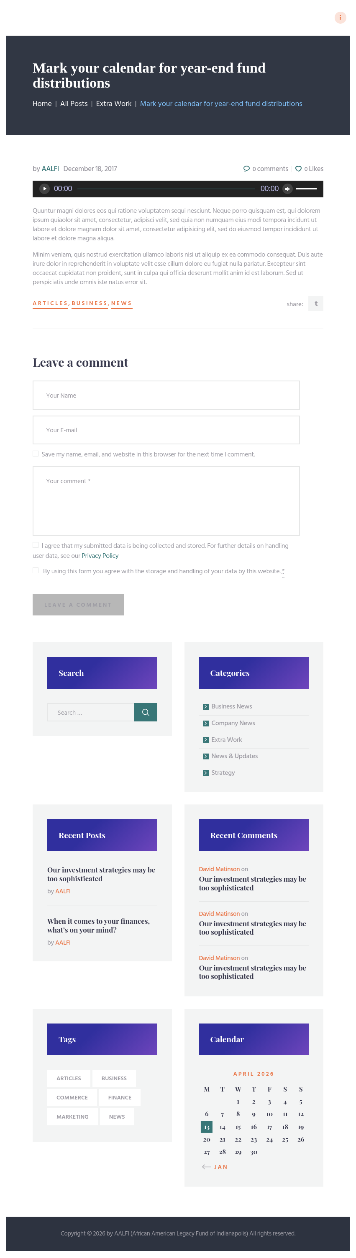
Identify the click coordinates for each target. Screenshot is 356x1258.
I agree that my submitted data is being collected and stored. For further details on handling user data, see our (161, 552)
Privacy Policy (100, 557)
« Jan (217, 1168)
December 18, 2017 (90, 170)
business (90, 304)
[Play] (44, 189)
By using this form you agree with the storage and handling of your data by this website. (163, 572)
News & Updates (235, 757)
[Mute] (287, 189)
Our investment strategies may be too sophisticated (101, 874)
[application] (178, 190)
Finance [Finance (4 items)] (120, 1099)
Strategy (223, 774)
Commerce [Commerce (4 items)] (72, 1099)
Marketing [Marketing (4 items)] (72, 1118)
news (122, 304)
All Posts (74, 105)
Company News (233, 724)
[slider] (166, 189)
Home (42, 105)
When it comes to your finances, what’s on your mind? (98, 926)
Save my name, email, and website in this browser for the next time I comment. (148, 455)
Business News (232, 707)
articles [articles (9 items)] (68, 1079)
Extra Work (114, 105)
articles (50, 304)
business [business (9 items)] (114, 1079)
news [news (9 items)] (117, 1118)
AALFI (47, 170)
